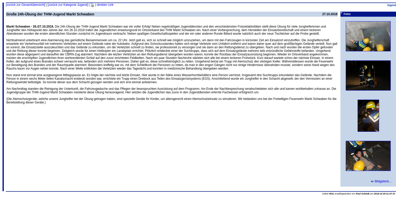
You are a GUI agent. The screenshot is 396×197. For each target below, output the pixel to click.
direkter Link (105, 5)
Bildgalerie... (383, 181)
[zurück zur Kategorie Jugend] (68, 5)
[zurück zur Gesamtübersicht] (25, 5)
